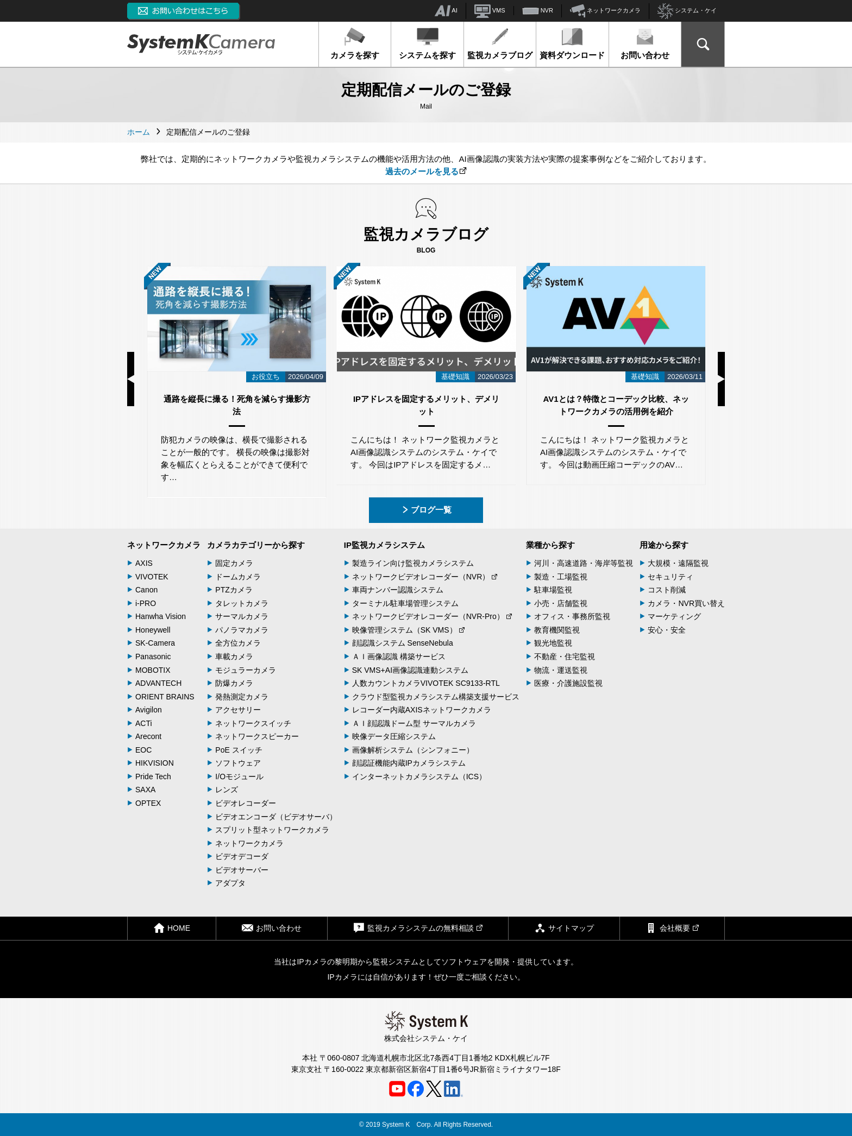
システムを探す (427, 43)
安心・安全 (667, 630)
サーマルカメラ (241, 616)
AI (446, 11)
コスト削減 (667, 589)
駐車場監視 (553, 589)
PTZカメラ (233, 589)
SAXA (145, 789)
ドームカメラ (238, 576)
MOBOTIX (153, 670)
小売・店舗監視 (560, 603)
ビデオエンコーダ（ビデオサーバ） (276, 816)
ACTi (143, 723)
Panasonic (153, 656)
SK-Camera (155, 643)
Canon (146, 589)
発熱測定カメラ (241, 696)
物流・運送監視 (560, 670)
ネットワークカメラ (605, 10)
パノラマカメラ (241, 630)
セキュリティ (670, 576)
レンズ (226, 789)
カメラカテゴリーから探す (256, 545)
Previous (130, 379)
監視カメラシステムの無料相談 (418, 927)
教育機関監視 (557, 630)
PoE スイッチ (238, 750)
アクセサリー (238, 709)
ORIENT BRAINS (165, 696)
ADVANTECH (158, 683)
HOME (171, 927)
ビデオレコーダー (245, 803)
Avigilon (148, 709)
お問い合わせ (645, 43)
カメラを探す (354, 43)
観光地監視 (553, 643)
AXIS (144, 563)
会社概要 (672, 927)
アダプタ (230, 883)
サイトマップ (564, 927)
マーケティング (674, 616)
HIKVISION (154, 763)
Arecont (148, 736)
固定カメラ (234, 563)
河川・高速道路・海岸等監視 (583, 563)
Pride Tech (153, 776)
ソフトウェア (238, 763)
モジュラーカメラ (245, 670)
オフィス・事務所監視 (572, 616)
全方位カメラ (238, 643)
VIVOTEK (151, 576)
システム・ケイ (687, 11)
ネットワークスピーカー (257, 736)
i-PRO (145, 603)
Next (721, 379)
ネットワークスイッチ (253, 723)
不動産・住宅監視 (564, 656)
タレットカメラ (241, 603)
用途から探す (664, 545)
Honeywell (153, 630)
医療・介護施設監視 (568, 683)
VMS (489, 11)
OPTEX (148, 803)
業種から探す (550, 545)
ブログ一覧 (426, 509)
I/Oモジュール (239, 776)
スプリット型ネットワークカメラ (272, 829)
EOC (143, 750)
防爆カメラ (234, 683)
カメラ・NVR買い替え (686, 603)
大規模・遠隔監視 (678, 563)
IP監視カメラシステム (384, 545)
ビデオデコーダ (241, 856)
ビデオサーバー (241, 870)
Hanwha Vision (160, 616)
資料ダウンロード (572, 43)
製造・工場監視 (560, 576)
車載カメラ (234, 656)
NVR (537, 11)
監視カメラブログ (499, 43)
